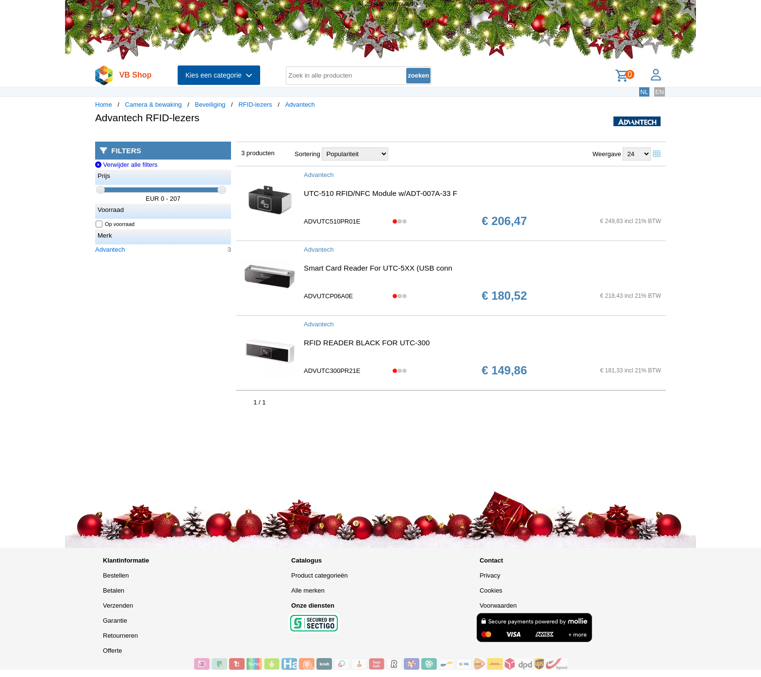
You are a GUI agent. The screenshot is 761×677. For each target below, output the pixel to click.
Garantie (115, 620)
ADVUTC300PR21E (332, 370)
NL (644, 92)
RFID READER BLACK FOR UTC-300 (367, 342)
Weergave (607, 154)
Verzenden (118, 605)
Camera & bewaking (153, 104)
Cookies (491, 590)
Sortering (307, 154)
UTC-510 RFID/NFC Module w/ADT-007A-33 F (380, 193)
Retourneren (120, 635)
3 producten (258, 153)
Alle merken (308, 590)
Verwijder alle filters (126, 164)
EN (659, 92)
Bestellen (116, 575)
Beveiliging (210, 104)
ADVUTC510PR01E (332, 221)
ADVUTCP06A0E (328, 296)
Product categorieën (319, 575)
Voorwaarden (498, 605)
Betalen (113, 590)
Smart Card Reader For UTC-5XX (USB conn (378, 268)
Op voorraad (115, 224)
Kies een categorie (218, 75)
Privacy (490, 575)
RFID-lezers (255, 104)
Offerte (112, 650)
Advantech (299, 104)
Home (103, 104)
